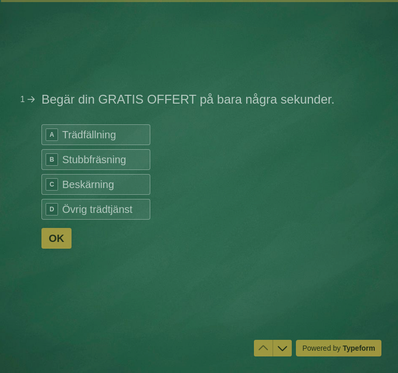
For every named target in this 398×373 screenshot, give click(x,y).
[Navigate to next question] (282, 348)
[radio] (95, 134)
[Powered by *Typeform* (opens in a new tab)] (338, 348)
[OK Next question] (56, 238)
